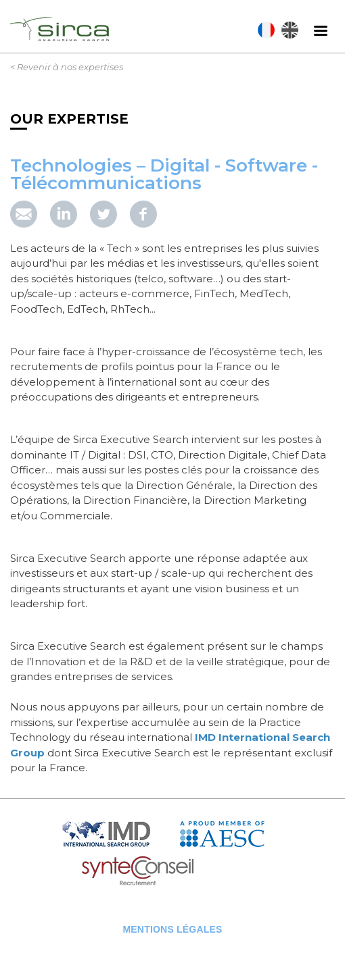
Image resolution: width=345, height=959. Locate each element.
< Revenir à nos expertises (66, 66)
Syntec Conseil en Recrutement (172, 871)
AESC (231, 834)
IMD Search (117, 834)
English (289, 30)
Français (266, 30)
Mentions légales (172, 929)
